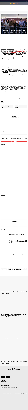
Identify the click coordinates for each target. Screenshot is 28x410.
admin (14, 116)
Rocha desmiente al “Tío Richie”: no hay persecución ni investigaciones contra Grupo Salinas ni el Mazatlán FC (17, 261)
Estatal (2, 388)
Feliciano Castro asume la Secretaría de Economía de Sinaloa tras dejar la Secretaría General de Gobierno (17, 254)
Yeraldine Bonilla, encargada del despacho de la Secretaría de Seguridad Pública (7, 107)
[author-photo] (1, 293)
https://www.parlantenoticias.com (14, 117)
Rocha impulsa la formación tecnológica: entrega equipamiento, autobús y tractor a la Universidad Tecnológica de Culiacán (16, 235)
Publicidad (2, 195)
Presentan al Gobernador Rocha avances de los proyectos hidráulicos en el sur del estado (21, 107)
